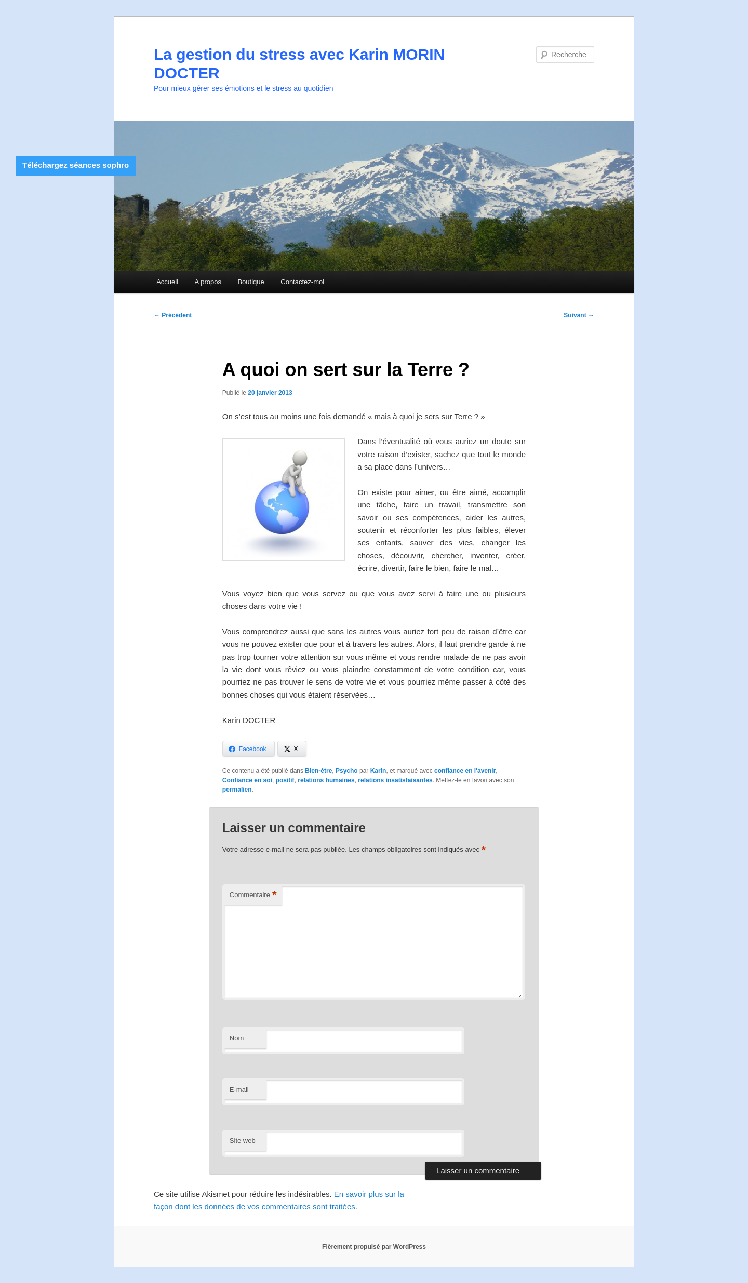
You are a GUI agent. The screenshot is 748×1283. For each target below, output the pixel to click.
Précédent (173, 315)
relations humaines (326, 780)
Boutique (250, 282)
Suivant (579, 315)
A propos (208, 282)
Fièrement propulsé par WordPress (374, 1246)
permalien (237, 789)
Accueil (167, 282)
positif (285, 780)
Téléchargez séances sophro (75, 165)
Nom (237, 1038)
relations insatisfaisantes (395, 780)
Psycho (347, 770)
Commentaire (253, 895)
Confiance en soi (247, 780)
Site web (243, 1140)
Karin (378, 770)
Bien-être (318, 770)
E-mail (239, 1089)
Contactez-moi (302, 282)
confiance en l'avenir (465, 770)
